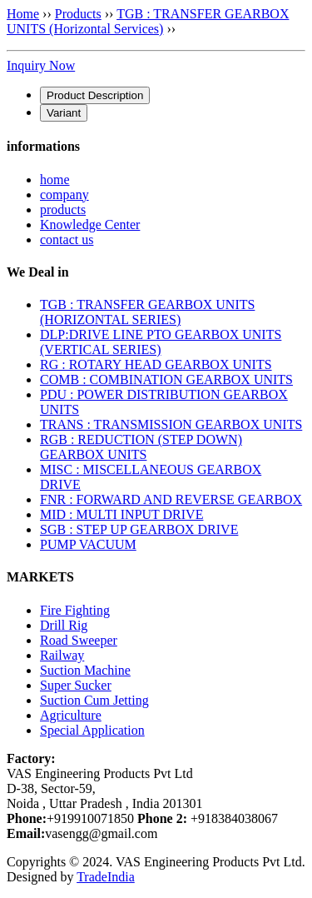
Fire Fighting (75, 610)
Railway (62, 655)
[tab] (95, 95)
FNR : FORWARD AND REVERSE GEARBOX (171, 499)
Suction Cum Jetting (94, 700)
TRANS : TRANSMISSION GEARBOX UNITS (171, 424)
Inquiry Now (41, 65)
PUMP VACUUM (88, 544)
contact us (66, 239)
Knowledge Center (90, 224)
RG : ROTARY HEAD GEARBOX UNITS (156, 364)
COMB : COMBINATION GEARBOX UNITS (166, 379)
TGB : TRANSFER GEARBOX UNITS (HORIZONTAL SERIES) (147, 312)
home (55, 179)
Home (23, 14)
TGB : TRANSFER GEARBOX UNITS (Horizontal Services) (148, 21)
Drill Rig (63, 625)
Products (78, 14)
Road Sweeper (78, 640)
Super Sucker (75, 685)
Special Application (92, 730)
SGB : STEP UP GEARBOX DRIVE (139, 529)
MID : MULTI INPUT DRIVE (121, 514)
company (64, 194)
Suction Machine (85, 670)
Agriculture (71, 715)
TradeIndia (106, 877)
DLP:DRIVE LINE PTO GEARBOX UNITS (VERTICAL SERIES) (160, 342)
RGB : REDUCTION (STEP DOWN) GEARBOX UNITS (141, 446)
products (63, 209)
